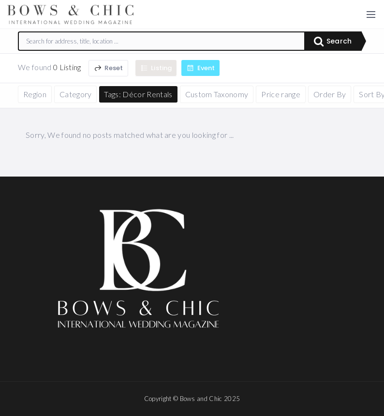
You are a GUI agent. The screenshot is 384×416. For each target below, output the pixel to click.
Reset (108, 68)
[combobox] (161, 41)
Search (333, 41)
